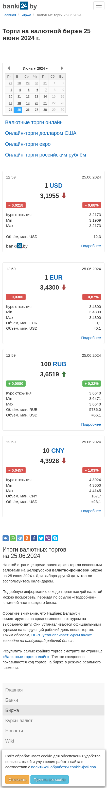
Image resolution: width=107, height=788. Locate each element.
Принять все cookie (49, 780)
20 (36, 103)
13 (36, 96)
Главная (14, 690)
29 (27, 83)
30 (36, 83)
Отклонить (17, 780)
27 (10, 83)
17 (10, 103)
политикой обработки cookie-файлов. (64, 767)
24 (10, 110)
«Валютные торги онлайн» (26, 656)
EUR (56, 277)
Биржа (12, 710)
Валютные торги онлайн (34, 122)
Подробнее (91, 246)
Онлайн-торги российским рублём (45, 155)
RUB (59, 364)
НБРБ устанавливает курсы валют (61, 635)
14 (45, 96)
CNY (57, 450)
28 (19, 83)
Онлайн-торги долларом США (40, 133)
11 (19, 96)
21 (45, 103)
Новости (14, 730)
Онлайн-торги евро (28, 144)
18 (19, 103)
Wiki (9, 741)
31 (45, 83)
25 (19, 110)
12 (27, 96)
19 (27, 103)
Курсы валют (18, 720)
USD (56, 185)
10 (10, 96)
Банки (11, 700)
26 (27, 110)
